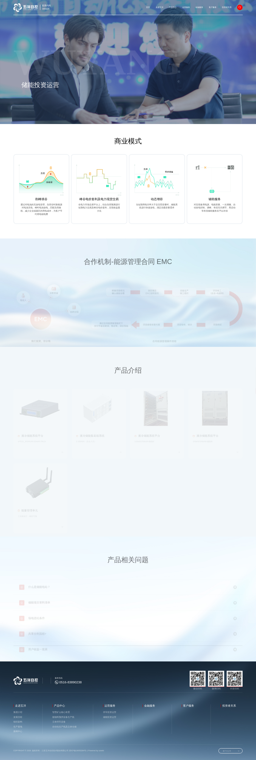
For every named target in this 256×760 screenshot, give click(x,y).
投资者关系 (227, 7)
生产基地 (17, 727)
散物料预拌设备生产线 (63, 717)
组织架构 (17, 722)
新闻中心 (17, 731)
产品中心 (173, 7)
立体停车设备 (59, 722)
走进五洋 (159, 7)
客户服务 (213, 7)
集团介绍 (17, 712)
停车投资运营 (109, 712)
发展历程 (17, 717)
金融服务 (199, 7)
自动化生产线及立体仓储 (64, 727)
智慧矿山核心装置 (61, 712)
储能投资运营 (47, 126)
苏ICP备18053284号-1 (78, 751)
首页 (148, 7)
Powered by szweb (96, 751)
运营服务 (186, 7)
